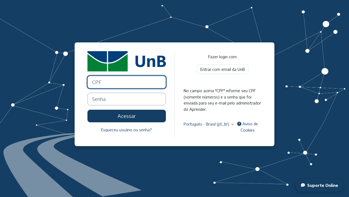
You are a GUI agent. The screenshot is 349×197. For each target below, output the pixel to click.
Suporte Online (319, 185)
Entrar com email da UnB (222, 69)
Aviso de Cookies (247, 126)
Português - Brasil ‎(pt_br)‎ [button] (207, 123)
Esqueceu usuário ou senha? (126, 129)
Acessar (127, 116)
